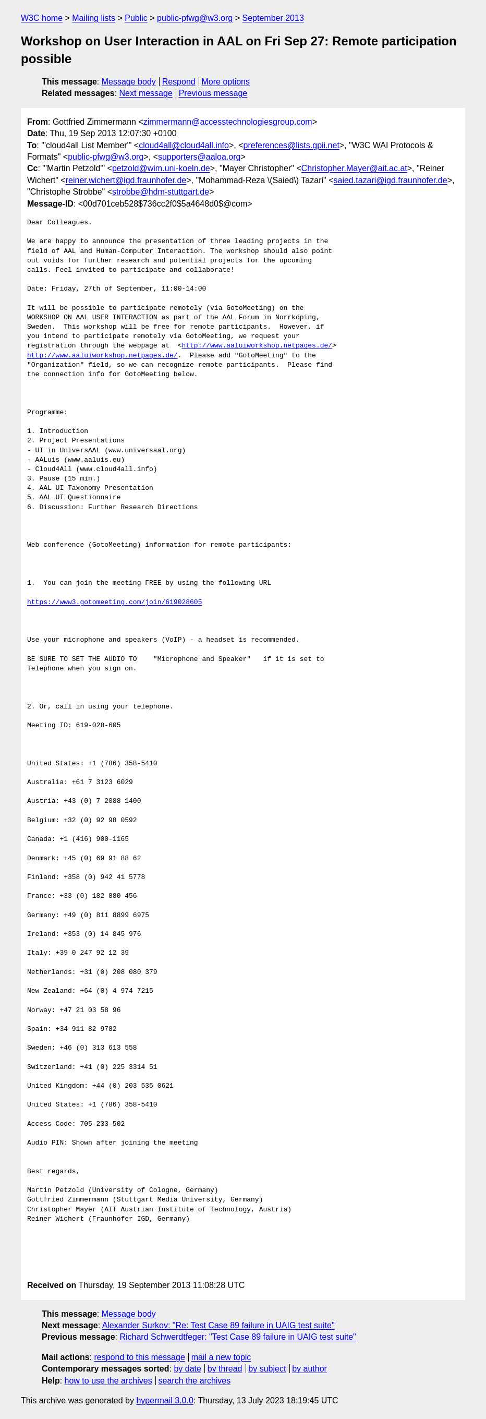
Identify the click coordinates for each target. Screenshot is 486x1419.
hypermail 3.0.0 (164, 1400)
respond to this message (139, 1357)
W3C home (42, 18)
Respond (179, 81)
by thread (225, 1368)
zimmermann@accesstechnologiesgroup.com (227, 121)
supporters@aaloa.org (199, 156)
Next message (146, 93)
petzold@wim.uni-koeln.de (161, 168)
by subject (267, 1368)
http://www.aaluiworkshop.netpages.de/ (256, 346)
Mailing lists (93, 18)
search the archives (195, 1380)
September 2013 (273, 18)
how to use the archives (108, 1380)
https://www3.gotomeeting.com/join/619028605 (114, 602)
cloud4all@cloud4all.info (184, 145)
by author (309, 1368)
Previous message (213, 93)
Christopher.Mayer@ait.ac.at (354, 168)
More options (226, 81)
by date (187, 1368)
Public (136, 18)
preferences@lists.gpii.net (291, 145)
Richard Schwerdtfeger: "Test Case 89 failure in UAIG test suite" (237, 1336)
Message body (129, 81)
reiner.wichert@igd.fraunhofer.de (126, 180)
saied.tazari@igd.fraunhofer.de (390, 180)
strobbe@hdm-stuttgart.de (160, 191)
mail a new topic (221, 1357)
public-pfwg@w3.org (195, 18)
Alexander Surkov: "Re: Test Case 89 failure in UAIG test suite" (218, 1325)
